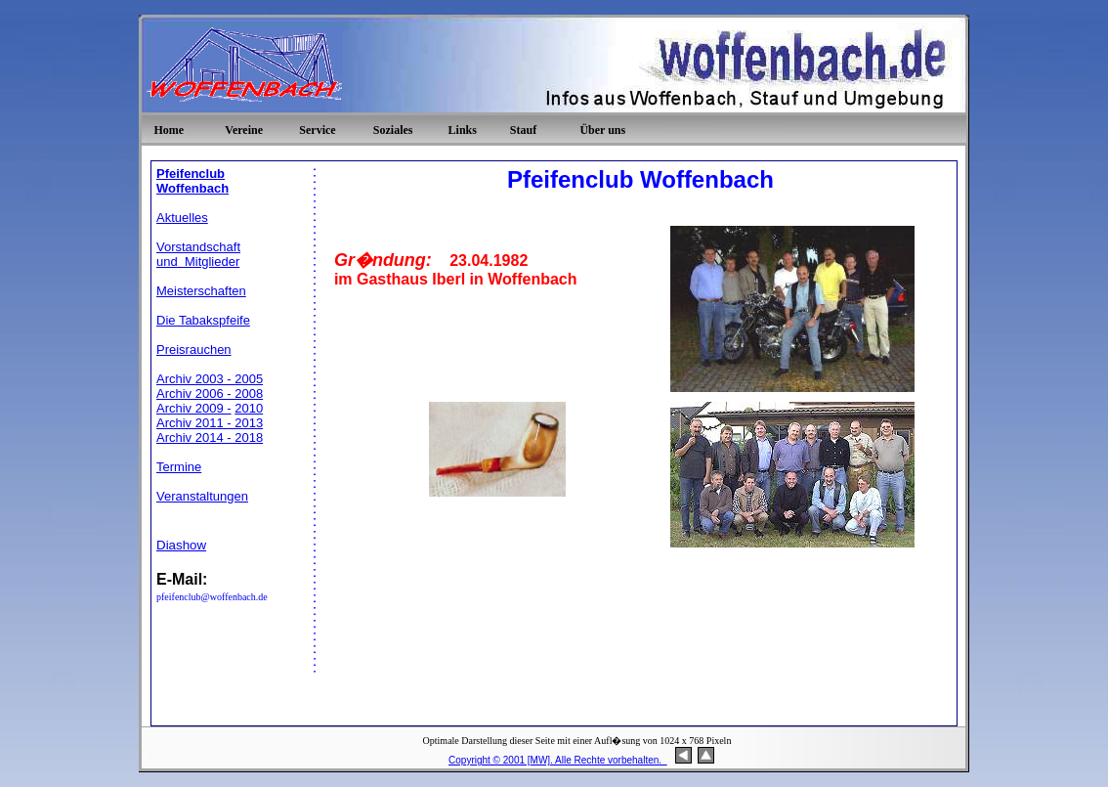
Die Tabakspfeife (203, 320)
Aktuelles (182, 217)
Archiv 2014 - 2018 (209, 437)
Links (462, 130)
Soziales (393, 130)
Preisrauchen (194, 349)
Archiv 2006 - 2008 (209, 393)
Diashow (181, 545)
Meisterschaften (201, 291)
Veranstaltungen (202, 496)
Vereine (244, 130)
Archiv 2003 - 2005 (209, 379)
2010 (248, 408)
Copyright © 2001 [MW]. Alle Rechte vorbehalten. (557, 760)
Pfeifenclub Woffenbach (192, 181)
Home (168, 130)
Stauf (523, 130)
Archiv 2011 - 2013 (209, 422)
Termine (178, 466)
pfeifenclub (178, 596)
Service (317, 130)
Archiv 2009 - (194, 408)
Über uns (602, 130)
